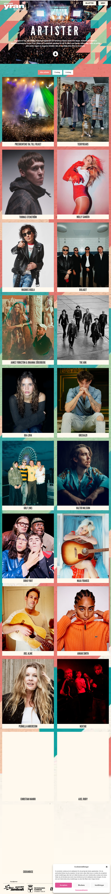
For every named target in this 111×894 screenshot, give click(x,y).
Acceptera (63, 885)
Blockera (81, 885)
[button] (107, 867)
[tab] (44, 72)
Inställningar (99, 885)
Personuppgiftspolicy (81, 890)
